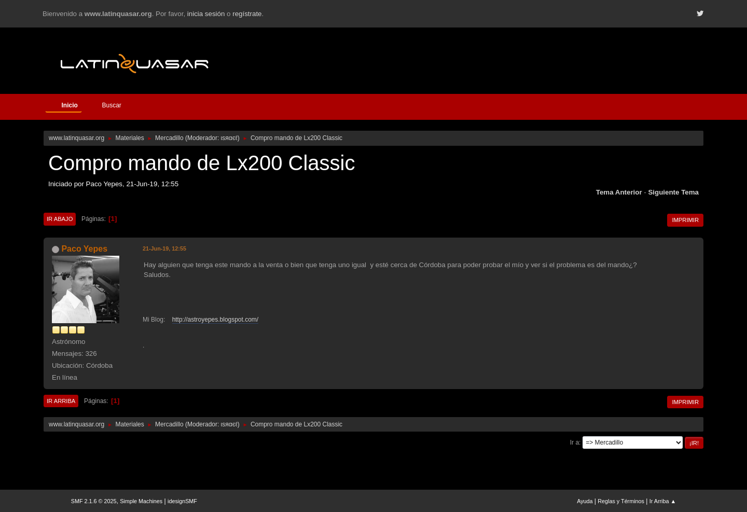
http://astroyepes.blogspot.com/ (215, 319)
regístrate (246, 14)
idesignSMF (182, 501)
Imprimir (685, 220)
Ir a (574, 442)
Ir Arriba (61, 401)
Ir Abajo (60, 219)
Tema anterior (619, 192)
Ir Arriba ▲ (662, 501)
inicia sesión (206, 14)
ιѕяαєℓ (229, 138)
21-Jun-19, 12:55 (164, 248)
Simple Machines (141, 501)
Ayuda (584, 501)
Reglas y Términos (621, 501)
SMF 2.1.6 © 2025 (94, 501)
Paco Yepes (84, 248)
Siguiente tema (673, 192)
